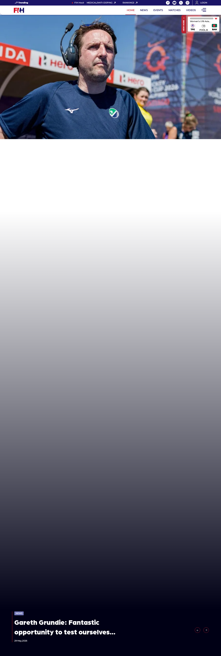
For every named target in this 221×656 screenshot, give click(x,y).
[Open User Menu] (202, 3)
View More (184, 25)
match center (203, 24)
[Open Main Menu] (204, 10)
